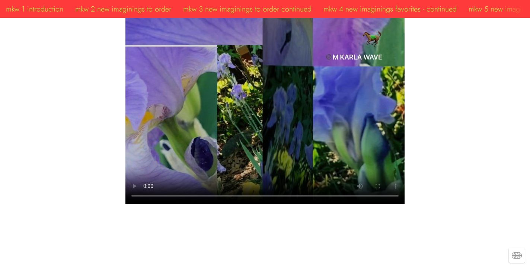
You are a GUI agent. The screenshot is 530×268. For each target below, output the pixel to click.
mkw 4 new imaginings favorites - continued (390, 9)
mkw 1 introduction (34, 9)
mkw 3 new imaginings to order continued (247, 9)
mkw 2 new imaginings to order (123, 9)
